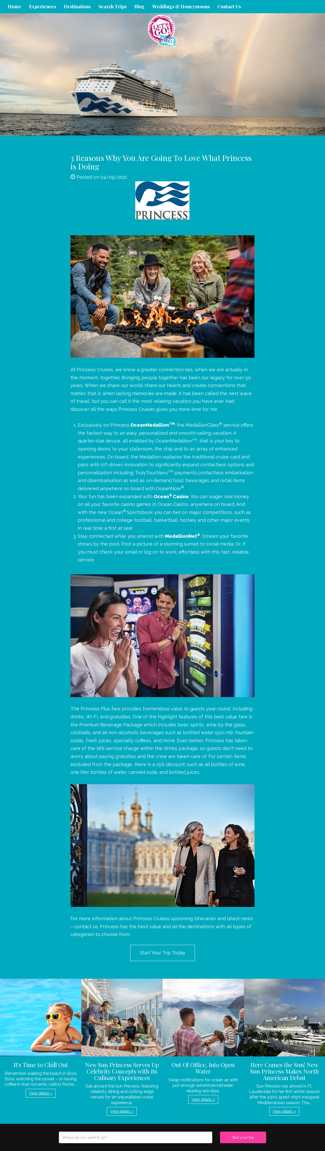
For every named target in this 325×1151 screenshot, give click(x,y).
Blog (139, 6)
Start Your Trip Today (162, 952)
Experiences (42, 6)
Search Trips (112, 6)
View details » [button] (40, 1093)
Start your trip (243, 1137)
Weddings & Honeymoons (181, 6)
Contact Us (229, 6)
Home (14, 6)
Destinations (77, 6)
